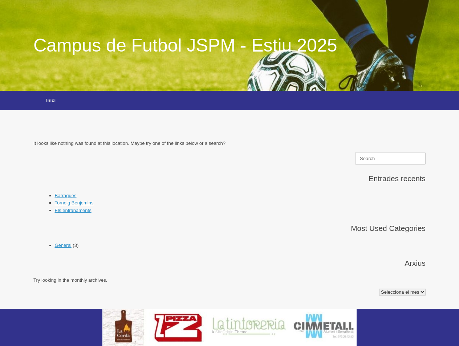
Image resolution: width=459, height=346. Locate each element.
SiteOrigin (224, 332)
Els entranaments (73, 210)
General (63, 245)
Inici (51, 100)
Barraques (66, 195)
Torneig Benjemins (74, 202)
